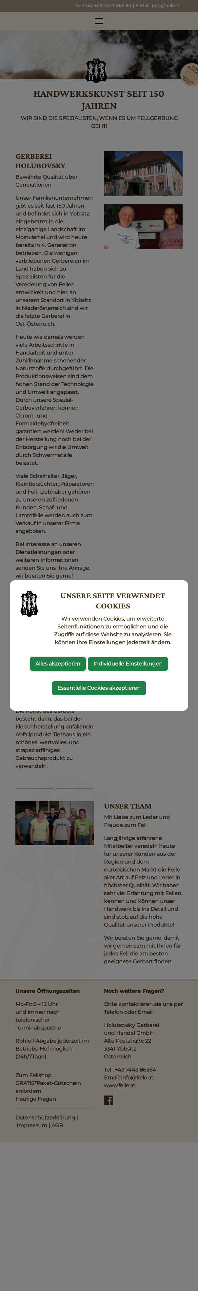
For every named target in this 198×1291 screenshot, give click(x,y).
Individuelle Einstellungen (128, 664)
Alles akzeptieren (57, 664)
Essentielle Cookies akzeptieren (99, 688)
